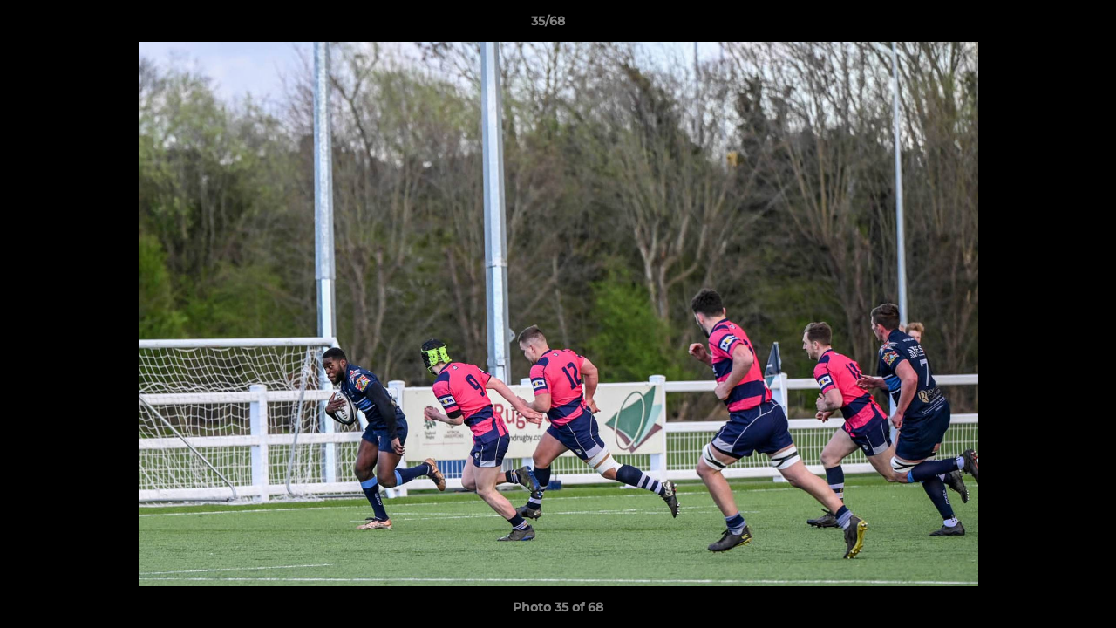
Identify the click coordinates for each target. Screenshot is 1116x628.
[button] (1042, 25)
